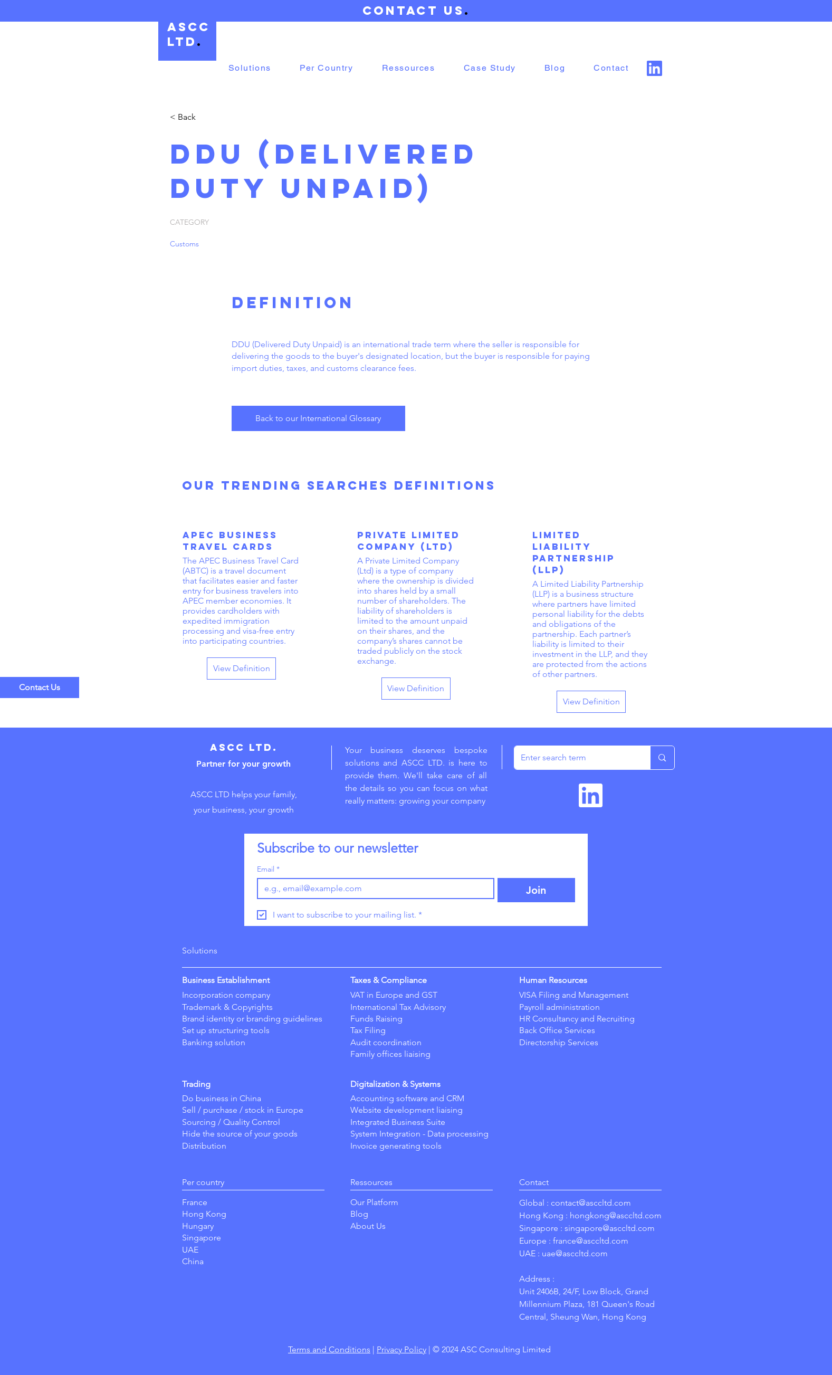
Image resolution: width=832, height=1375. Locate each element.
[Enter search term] (574, 757)
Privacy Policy (401, 1349)
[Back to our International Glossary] (318, 418)
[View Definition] (241, 668)
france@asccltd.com (590, 1241)
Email (268, 869)
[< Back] (207, 117)
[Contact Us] (39, 687)
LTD (182, 41)
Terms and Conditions (329, 1349)
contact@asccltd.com (591, 1203)
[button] (249, 68)
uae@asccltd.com (575, 1253)
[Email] (372, 888)
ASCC (188, 27)
